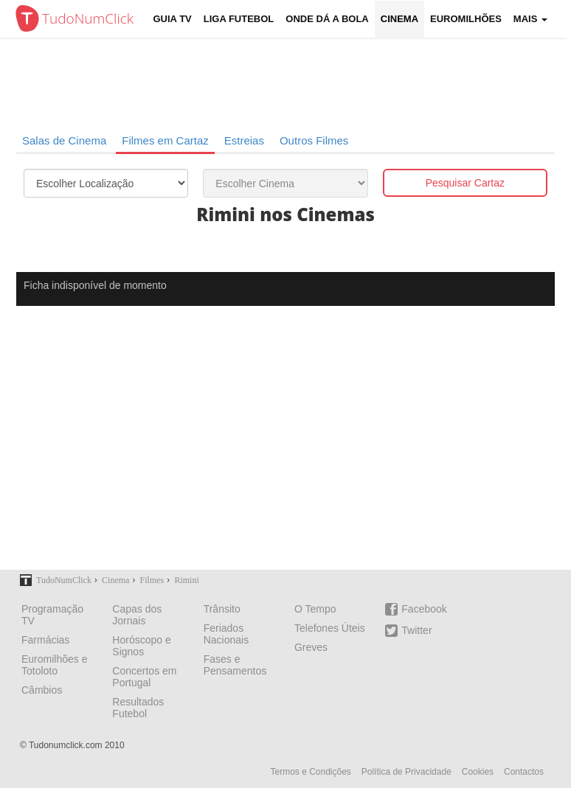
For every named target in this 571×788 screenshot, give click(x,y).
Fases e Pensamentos (235, 665)
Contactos (524, 772)
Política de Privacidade (406, 772)
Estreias (244, 140)
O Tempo (315, 609)
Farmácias (45, 640)
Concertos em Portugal (144, 676)
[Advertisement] (285, 447)
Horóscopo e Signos (141, 646)
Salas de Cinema (64, 140)
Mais (530, 18)
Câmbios (41, 690)
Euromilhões (466, 18)
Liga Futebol (239, 18)
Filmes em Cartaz (165, 140)
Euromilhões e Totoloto (54, 665)
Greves (311, 647)
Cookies (478, 772)
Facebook (415, 609)
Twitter (408, 630)
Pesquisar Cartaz (465, 183)
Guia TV (172, 18)
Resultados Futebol (138, 707)
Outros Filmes (314, 140)
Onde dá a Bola (327, 18)
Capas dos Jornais (137, 615)
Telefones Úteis (329, 628)
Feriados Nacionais (226, 634)
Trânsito (222, 609)
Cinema (399, 18)
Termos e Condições (310, 772)
